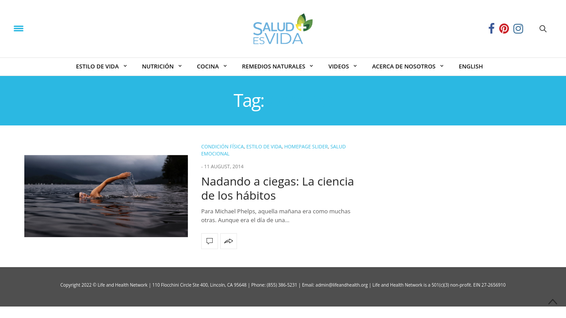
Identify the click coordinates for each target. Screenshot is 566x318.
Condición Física (222, 146)
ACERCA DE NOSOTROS (404, 66)
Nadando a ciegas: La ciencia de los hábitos (277, 188)
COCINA (207, 66)
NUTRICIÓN (158, 66)
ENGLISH (471, 66)
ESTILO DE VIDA (97, 66)
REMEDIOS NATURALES (273, 66)
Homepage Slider (306, 146)
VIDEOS (339, 66)
